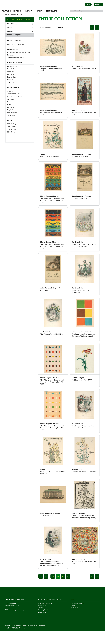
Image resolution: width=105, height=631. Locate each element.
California (10, 99)
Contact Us (41, 608)
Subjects (20, 31)
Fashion (10, 102)
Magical (10, 110)
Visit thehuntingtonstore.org (14, 610)
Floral (9, 104)
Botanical (10, 69)
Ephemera (10, 55)
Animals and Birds (13, 94)
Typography (11, 115)
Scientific (10, 82)
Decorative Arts (12, 49)
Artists (20, 27)
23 (53, 576)
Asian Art (10, 47)
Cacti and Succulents (14, 96)
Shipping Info (42, 612)
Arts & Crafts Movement (15, 44)
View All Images (20, 24)
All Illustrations (12, 66)
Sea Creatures (12, 112)
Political (10, 80)
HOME (7, 14)
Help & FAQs (42, 605)
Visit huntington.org (77, 603)
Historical (10, 74)
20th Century (11, 132)
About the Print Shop (45, 603)
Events (73, 605)
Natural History (12, 77)
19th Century (11, 129)
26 (68, 576)
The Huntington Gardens (15, 58)
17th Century (11, 124)
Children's (10, 72)
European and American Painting (18, 52)
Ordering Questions (44, 610)
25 (63, 576)
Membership (75, 608)
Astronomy (11, 91)
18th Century (11, 126)
